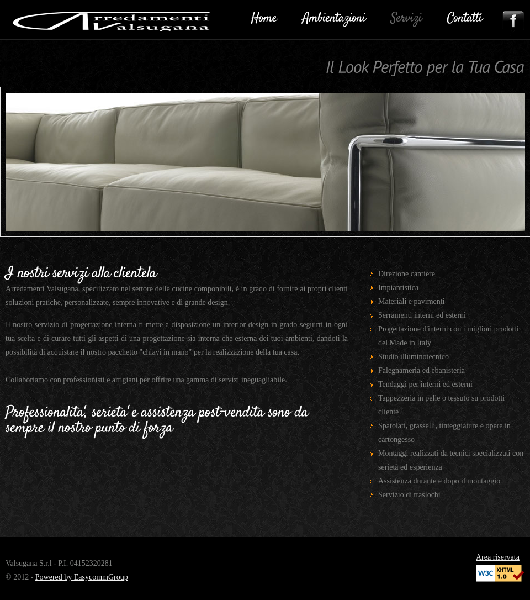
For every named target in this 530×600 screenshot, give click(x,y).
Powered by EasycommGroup (81, 577)
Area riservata (498, 557)
